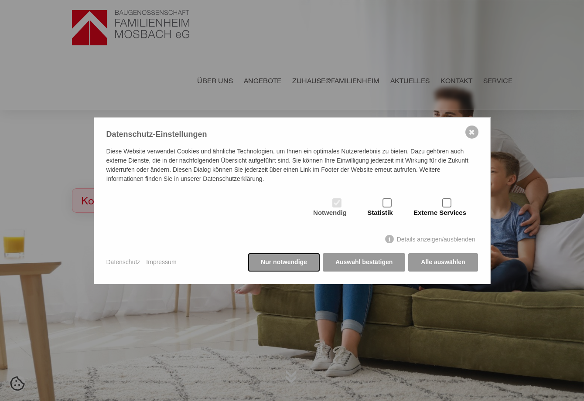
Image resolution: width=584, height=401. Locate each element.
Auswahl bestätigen (364, 261)
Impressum (161, 261)
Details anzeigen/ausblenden (436, 239)
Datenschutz (123, 261)
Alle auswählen (443, 261)
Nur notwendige (284, 261)
